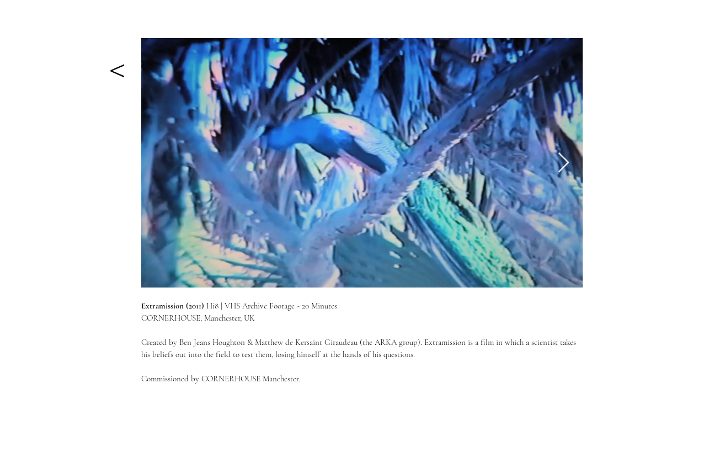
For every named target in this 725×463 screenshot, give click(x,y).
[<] (117, 65)
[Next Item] (563, 163)
